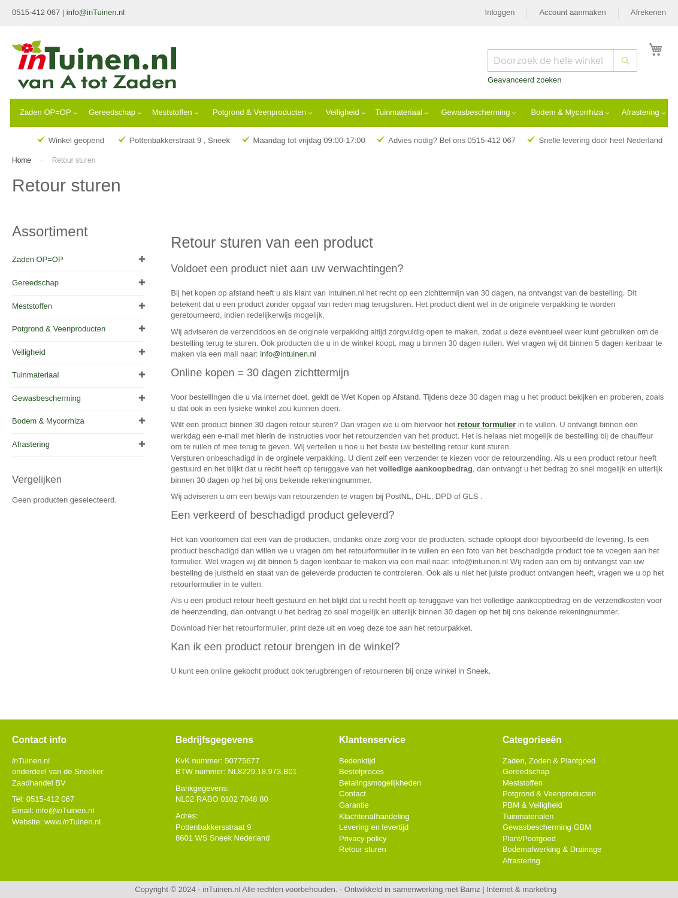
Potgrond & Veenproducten (58, 328)
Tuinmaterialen (528, 816)
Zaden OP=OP (37, 259)
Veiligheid (29, 352)
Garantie (354, 804)
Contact (352, 793)
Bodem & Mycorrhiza (48, 420)
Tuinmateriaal (35, 374)
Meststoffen (32, 306)
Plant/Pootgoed (529, 838)
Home (22, 160)
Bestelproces (361, 771)
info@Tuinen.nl (65, 810)
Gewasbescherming (46, 398)
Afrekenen (648, 12)
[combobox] (562, 60)
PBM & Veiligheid (532, 804)
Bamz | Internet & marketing (508, 889)
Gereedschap (35, 282)
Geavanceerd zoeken (525, 79)
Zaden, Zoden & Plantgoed (549, 760)
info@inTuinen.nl (95, 12)
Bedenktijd (357, 760)
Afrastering (31, 444)
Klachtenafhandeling (374, 816)
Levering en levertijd (373, 827)
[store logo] (95, 66)
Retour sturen (362, 849)
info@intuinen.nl (288, 353)
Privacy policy (362, 838)
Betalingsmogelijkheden (380, 782)
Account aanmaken (572, 12)
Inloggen (500, 12)
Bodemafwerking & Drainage (552, 849)
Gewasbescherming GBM (547, 827)
